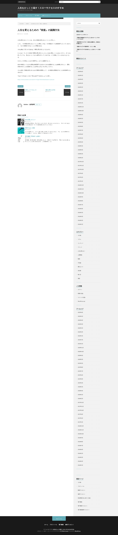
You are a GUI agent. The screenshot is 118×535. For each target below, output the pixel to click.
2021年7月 (80, 99)
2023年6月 (80, 71)
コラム (79, 239)
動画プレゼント (81, 490)
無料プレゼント (46, 15)
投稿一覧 (38, 104)
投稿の (80, 293)
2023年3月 (80, 83)
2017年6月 (80, 173)
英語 (79, 278)
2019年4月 (80, 138)
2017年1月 (80, 181)
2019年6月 (80, 134)
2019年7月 (80, 130)
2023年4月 (80, 79)
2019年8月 (80, 126)
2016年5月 (80, 212)
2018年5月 (80, 146)
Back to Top (59, 518)
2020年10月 (81, 110)
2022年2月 (80, 91)
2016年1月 (80, 224)
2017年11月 (81, 165)
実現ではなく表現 (30, 128)
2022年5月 (80, 87)
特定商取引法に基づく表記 (84, 498)
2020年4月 (80, 114)
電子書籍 (37, 15)
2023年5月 (80, 75)
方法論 (79, 262)
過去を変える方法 (50, 90)
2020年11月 (81, 106)
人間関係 (80, 255)
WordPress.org (81, 301)
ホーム (20, 15)
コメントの (81, 297)
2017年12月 (81, 161)
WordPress (78, 531)
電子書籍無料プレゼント (83, 509)
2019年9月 (80, 122)
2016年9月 (80, 196)
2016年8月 (80, 200)
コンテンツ (80, 243)
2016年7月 (80, 204)
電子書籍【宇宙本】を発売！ (33, 136)
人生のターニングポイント (61, 1)
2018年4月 (80, 149)
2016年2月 (80, 220)
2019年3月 (80, 142)
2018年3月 (80, 153)
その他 (79, 235)
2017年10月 (81, 169)
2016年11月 (81, 189)
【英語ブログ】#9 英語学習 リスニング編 (85, 46)
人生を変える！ (81, 251)
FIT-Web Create (64, 531)
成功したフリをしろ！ (31, 90)
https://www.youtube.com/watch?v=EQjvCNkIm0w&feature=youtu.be (36, 79)
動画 (79, 258)
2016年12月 (81, 185)
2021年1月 (80, 102)
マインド (80, 247)
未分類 (26, 33)
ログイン (80, 289)
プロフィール (28, 15)
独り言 (79, 274)
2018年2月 (80, 157)
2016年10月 (81, 193)
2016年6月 (80, 208)
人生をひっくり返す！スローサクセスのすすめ (41, 8)
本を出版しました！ (30, 119)
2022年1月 (80, 95)
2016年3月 (80, 216)
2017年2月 (80, 177)
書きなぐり (80, 266)
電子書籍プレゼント (82, 505)
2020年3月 (80, 118)
